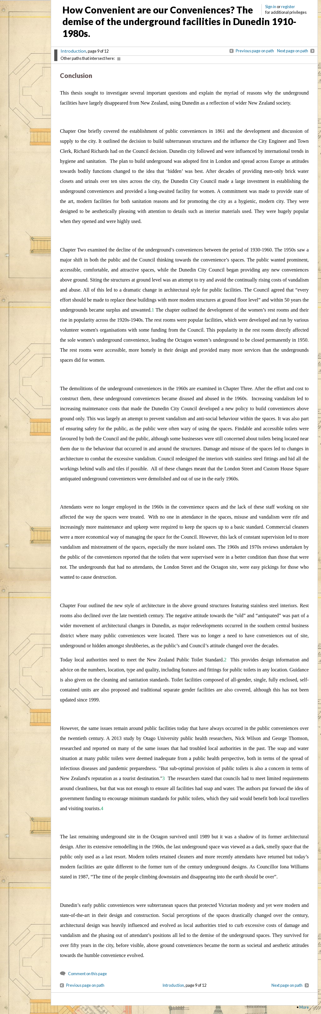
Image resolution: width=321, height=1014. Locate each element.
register (288, 6)
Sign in (270, 6)
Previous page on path (255, 50)
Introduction (73, 51)
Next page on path (292, 50)
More (304, 1007)
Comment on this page (87, 973)
